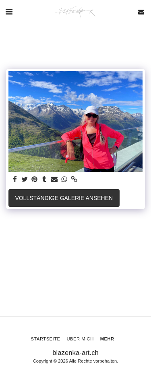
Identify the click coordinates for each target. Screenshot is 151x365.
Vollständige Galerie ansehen (64, 198)
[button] (9, 11)
